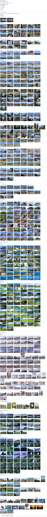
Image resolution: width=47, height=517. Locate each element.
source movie (1, 14)
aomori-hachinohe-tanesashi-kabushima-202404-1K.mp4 (12, 13)
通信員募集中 (11, 515)
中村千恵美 (3, 332)
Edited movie (1, 13)
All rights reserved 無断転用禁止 (5, 515)
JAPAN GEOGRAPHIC (3, 0)
